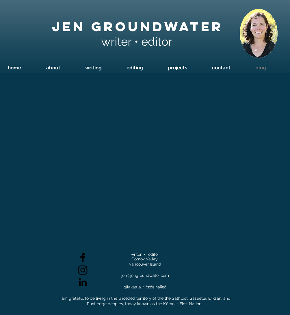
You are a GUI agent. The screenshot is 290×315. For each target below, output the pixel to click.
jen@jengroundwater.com (145, 275)
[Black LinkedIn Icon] (82, 282)
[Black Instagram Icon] (83, 270)
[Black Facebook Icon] (83, 257)
